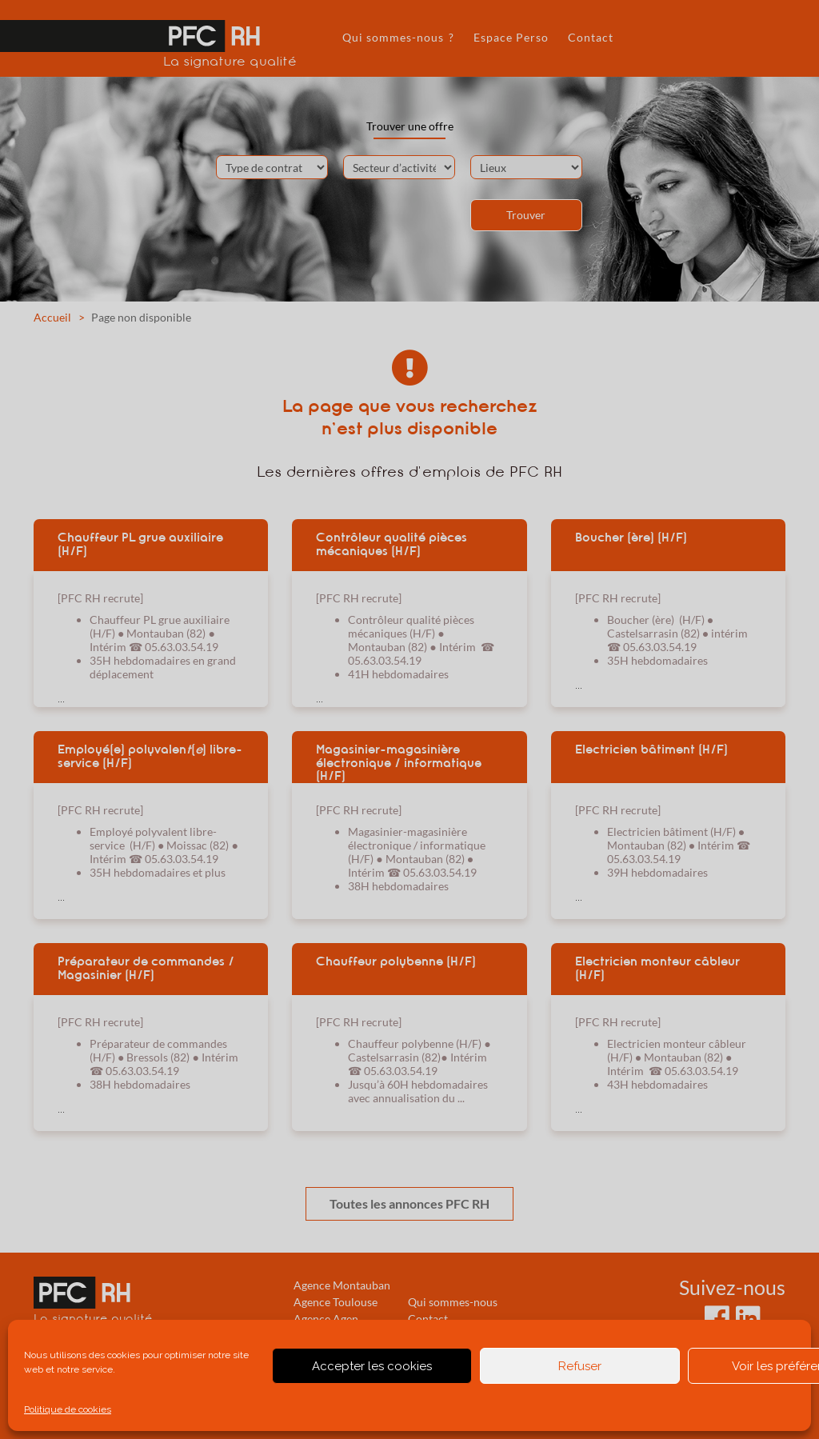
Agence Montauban (342, 1285)
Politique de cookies (67, 1409)
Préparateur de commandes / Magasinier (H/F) (146, 968)
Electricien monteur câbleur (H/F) (657, 968)
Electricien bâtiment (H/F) (651, 749)
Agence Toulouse (336, 1302)
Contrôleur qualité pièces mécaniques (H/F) (391, 544)
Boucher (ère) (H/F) (631, 538)
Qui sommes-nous (452, 1302)
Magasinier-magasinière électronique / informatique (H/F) (398, 762)
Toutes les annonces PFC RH (409, 1203)
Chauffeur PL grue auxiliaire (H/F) (140, 544)
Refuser (579, 1366)
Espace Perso (511, 37)
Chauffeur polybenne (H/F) (396, 961)
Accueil (52, 317)
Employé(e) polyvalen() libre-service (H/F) (150, 756)
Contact (590, 37)
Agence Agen (326, 1318)
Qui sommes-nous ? (398, 37)
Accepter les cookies (372, 1366)
